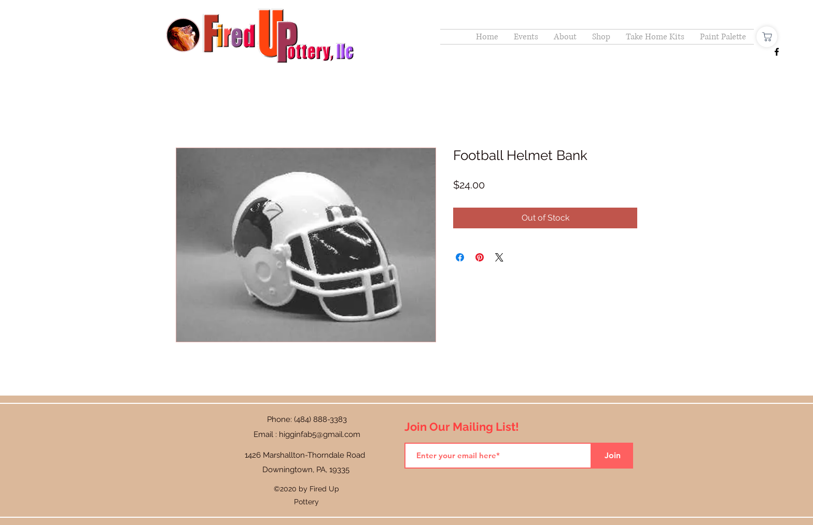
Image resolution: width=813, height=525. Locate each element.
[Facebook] (777, 52)
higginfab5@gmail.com (319, 434)
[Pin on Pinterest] (479, 257)
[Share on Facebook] (460, 257)
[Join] (612, 456)
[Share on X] (499, 257)
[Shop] (766, 36)
